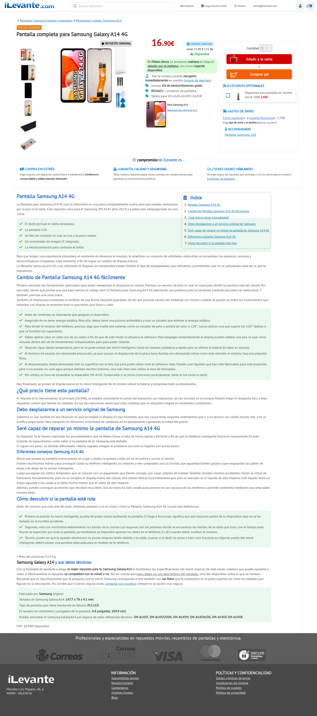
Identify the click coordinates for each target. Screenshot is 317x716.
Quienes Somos (122, 693)
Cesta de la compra (310, 6)
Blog (114, 697)
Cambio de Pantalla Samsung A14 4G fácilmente (218, 211)
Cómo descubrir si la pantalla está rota (212, 243)
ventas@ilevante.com (265, 6)
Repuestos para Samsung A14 (182, 110)
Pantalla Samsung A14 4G (204, 205)
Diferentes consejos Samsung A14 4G (212, 237)
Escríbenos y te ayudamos (221, 179)
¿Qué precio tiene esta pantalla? (208, 217)
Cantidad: (253, 48)
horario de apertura (197, 80)
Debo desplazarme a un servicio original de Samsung (222, 224)
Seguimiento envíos (214, 6)
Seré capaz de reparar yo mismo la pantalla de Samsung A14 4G (228, 230)
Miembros (300, 6)
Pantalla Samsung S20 (240, 135)
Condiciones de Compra (232, 683)
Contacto (187, 6)
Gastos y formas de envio (233, 678)
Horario (239, 6)
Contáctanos (119, 688)
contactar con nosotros (120, 584)
